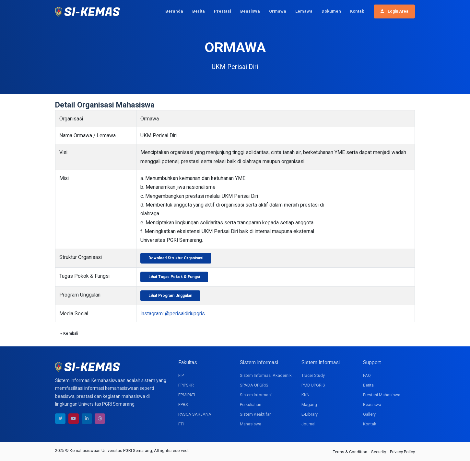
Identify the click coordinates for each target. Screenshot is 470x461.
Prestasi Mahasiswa (381, 394)
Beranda (174, 11)
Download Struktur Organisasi (175, 258)
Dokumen (331, 11)
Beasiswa (250, 11)
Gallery (369, 414)
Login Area (394, 11)
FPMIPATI (186, 394)
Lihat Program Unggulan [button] (170, 295)
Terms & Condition (350, 451)
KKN (305, 394)
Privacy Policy (402, 451)
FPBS (183, 404)
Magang (309, 404)
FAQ (367, 375)
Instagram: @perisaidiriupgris (172, 313)
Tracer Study (313, 375)
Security (378, 451)
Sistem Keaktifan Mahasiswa (256, 419)
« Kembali (69, 333)
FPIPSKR (186, 385)
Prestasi (222, 11)
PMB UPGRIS (313, 385)
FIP (181, 375)
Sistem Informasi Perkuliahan (256, 399)
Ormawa (277, 11)
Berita (198, 11)
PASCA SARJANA (194, 414)
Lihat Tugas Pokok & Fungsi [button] (174, 277)
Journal (308, 424)
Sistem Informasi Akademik (266, 375)
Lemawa (303, 11)
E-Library (309, 414)
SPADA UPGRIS (254, 385)
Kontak (357, 11)
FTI (181, 424)
